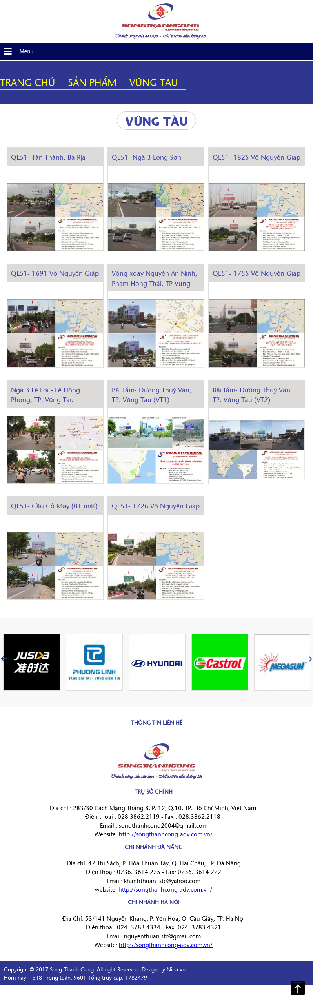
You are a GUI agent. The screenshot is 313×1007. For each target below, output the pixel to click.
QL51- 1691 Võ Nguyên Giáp (55, 272)
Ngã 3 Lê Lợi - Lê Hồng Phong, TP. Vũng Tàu (45, 394)
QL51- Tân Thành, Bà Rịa (48, 156)
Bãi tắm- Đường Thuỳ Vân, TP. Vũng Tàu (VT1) (151, 394)
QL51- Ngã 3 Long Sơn (146, 156)
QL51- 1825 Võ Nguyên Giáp (256, 156)
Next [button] (309, 659)
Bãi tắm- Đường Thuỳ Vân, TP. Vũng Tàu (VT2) (252, 394)
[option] (31, 662)
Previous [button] (4, 659)
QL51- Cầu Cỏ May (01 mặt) (54, 505)
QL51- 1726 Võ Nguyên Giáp (156, 505)
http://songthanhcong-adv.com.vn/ (166, 834)
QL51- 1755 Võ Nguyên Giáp (256, 272)
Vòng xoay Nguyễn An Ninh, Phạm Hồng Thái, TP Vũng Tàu (154, 282)
